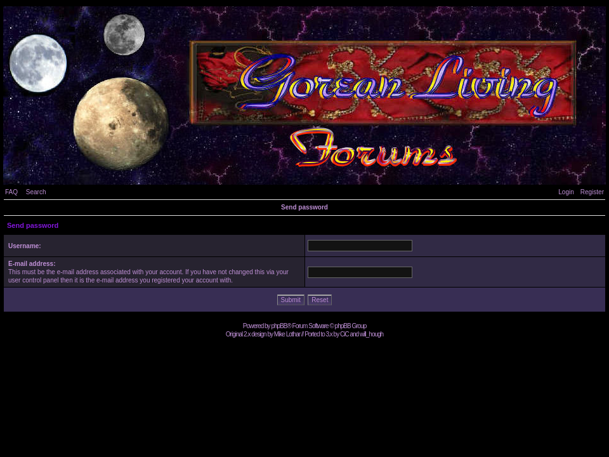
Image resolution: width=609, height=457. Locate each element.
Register (592, 192)
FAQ (11, 192)
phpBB (279, 325)
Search (36, 192)
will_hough (371, 334)
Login (565, 192)
